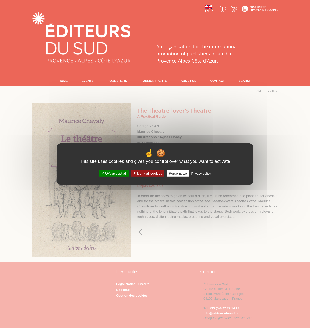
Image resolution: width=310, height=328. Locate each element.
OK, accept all (114, 173)
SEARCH (245, 80)
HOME (63, 80)
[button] (210, 10)
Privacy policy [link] (201, 173)
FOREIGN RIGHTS (154, 80)
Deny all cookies (147, 173)
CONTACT (217, 80)
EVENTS (88, 80)
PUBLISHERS (117, 80)
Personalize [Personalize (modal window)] (178, 173)
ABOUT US (188, 80)
